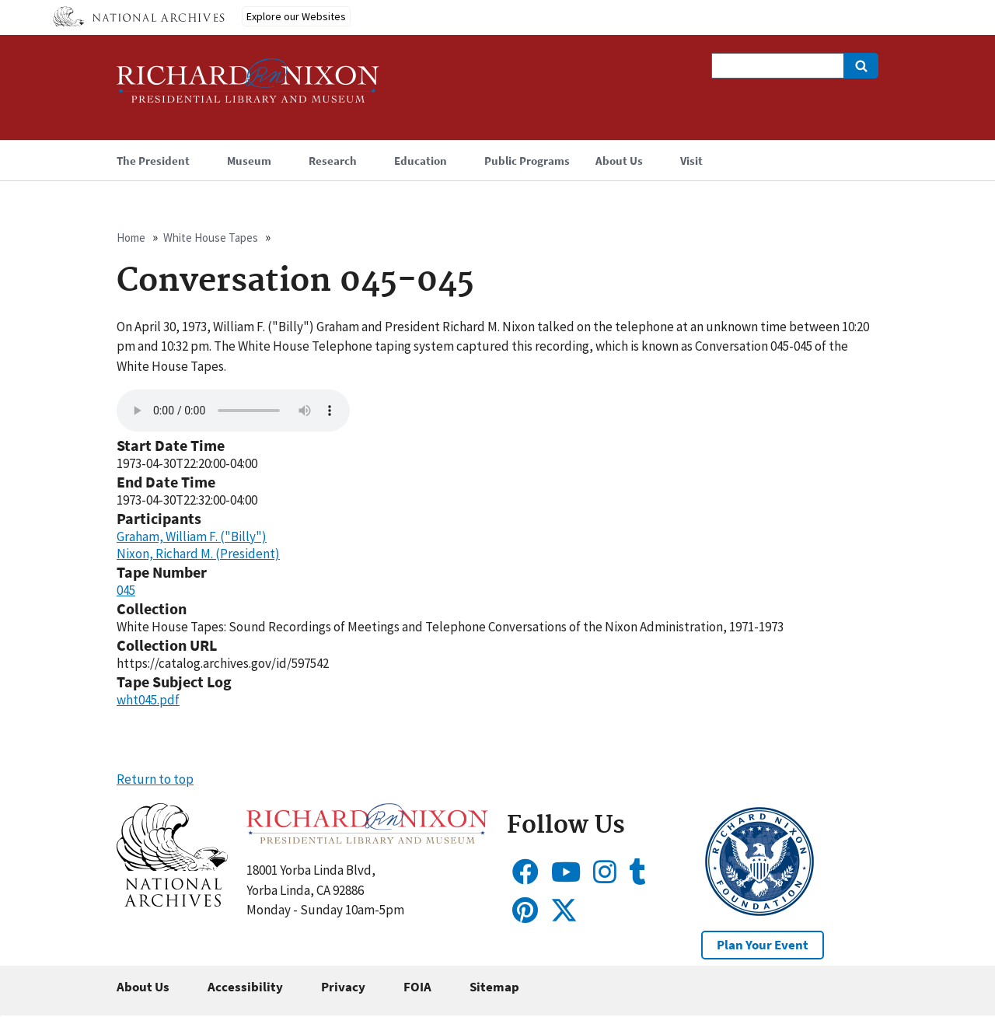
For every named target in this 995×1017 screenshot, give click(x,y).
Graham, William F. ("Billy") (192, 536)
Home (131, 237)
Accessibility (245, 986)
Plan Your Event (762, 944)
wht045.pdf (148, 699)
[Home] (248, 87)
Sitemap (494, 986)
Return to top (155, 779)
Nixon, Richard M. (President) (198, 553)
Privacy (343, 986)
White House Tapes (210, 237)
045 (126, 590)
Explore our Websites (296, 16)
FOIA (417, 986)
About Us (143, 986)
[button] (172, 901)
